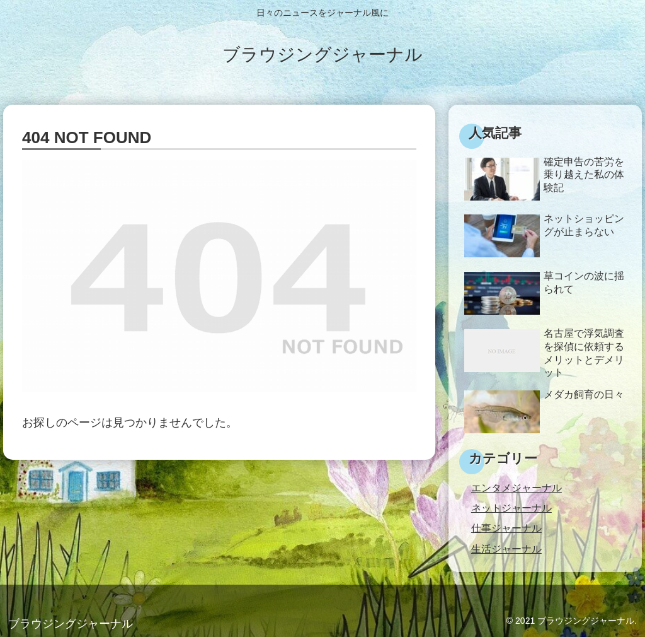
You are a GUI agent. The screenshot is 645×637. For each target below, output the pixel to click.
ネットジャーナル (511, 507)
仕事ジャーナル (506, 528)
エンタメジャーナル (516, 487)
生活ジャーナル (506, 548)
